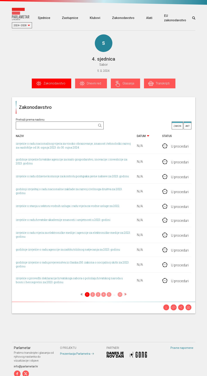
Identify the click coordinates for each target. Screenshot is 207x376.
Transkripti (163, 83)
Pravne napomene (182, 347)
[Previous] (81, 294)
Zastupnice (70, 18)
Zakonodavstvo (123, 18)
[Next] (125, 294)
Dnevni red (94, 83)
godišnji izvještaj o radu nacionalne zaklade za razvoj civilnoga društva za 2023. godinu (69, 191)
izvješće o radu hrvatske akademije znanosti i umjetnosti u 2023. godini (63, 220)
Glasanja (128, 83)
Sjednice (44, 18)
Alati (149, 18)
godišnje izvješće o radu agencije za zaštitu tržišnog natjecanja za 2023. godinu (68, 250)
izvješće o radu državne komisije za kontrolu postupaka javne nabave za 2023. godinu (72, 176)
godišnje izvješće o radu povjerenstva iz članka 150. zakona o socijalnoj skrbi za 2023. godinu (72, 264)
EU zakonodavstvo (175, 18)
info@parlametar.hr (26, 366)
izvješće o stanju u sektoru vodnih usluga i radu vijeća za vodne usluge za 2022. (68, 206)
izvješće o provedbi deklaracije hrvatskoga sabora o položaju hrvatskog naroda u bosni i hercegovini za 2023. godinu (69, 280)
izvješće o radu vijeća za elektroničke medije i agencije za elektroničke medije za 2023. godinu (73, 235)
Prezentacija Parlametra (75, 353)
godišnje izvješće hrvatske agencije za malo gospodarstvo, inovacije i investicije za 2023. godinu (71, 161)
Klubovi (95, 18)
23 (120, 294)
